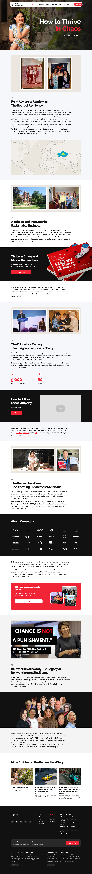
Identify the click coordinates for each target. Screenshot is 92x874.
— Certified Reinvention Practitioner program (70, 827)
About (51, 814)
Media (40, 816)
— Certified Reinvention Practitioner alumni (70, 830)
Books (51, 816)
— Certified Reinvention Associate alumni (69, 823)
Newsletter (42, 823)
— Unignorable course (66, 833)
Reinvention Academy (66, 814)
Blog (40, 814)
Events (40, 819)
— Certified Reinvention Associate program (69, 819)
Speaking (52, 819)
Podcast (41, 821)
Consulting (52, 821)
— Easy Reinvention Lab (66, 816)
